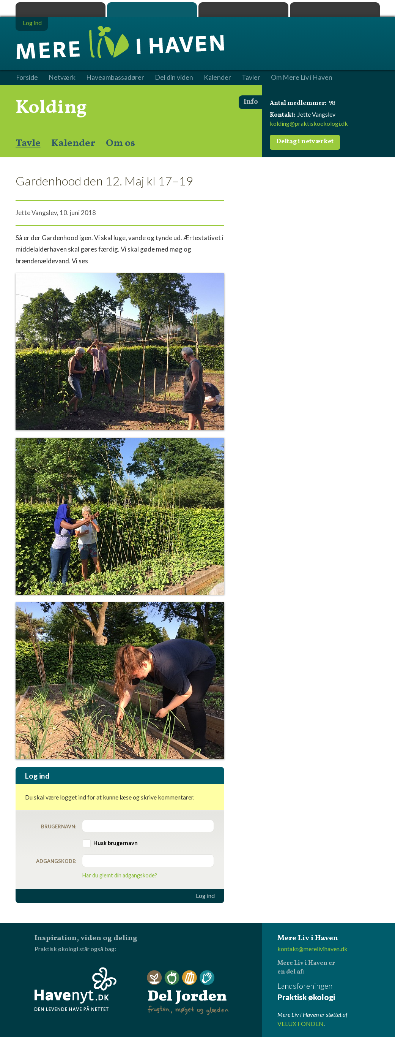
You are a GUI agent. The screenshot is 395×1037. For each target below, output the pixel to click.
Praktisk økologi (60, 9)
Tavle (28, 143)
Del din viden (174, 77)
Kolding (51, 108)
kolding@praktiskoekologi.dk (309, 123)
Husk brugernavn (115, 843)
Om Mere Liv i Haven (301, 77)
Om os (120, 143)
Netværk (62, 77)
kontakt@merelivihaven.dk (312, 948)
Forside (27, 77)
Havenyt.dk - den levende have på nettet (75, 989)
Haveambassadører (115, 77)
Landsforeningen (328, 992)
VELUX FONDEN (300, 1023)
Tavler (251, 77)
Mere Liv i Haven (152, 9)
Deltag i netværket (305, 141)
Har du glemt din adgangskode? (119, 875)
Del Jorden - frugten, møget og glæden (188, 992)
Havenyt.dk (335, 9)
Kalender (73, 143)
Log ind (205, 896)
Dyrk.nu (243, 9)
